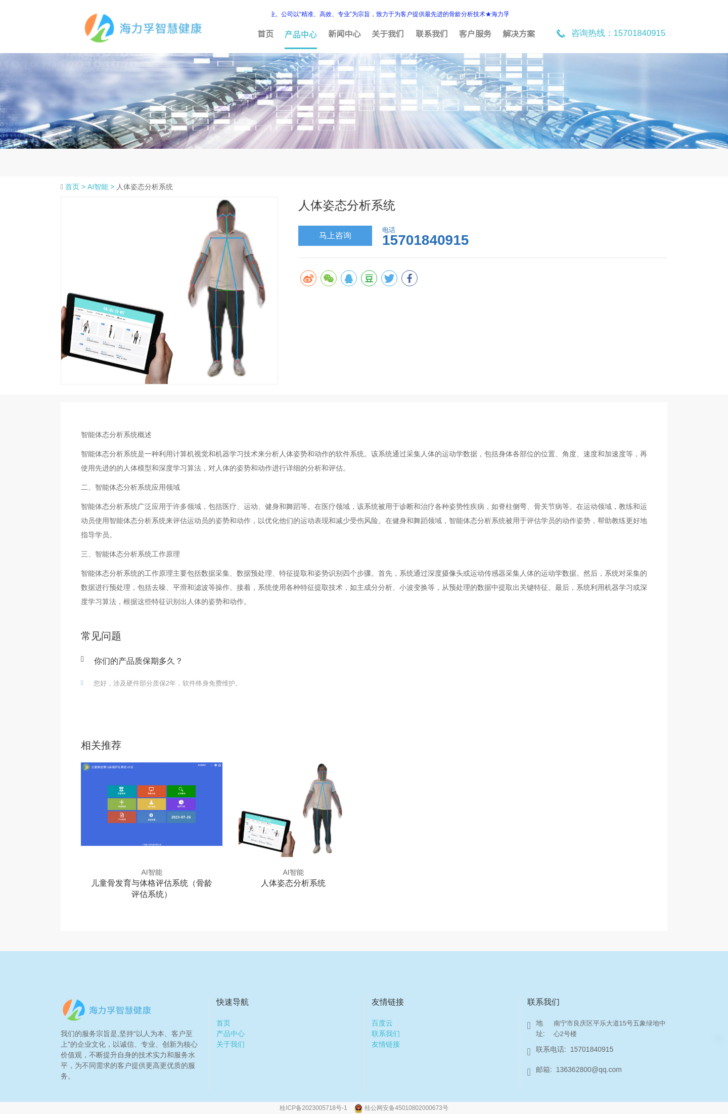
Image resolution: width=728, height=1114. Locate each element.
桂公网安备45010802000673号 (406, 1107)
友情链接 (386, 1044)
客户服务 (475, 34)
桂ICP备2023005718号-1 (314, 1107)
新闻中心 (344, 34)
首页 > (76, 187)
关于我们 (388, 34)
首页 (265, 34)
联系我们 (432, 34)
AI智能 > (101, 187)
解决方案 (519, 34)
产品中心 (301, 34)
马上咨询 (335, 235)
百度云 (382, 1023)
